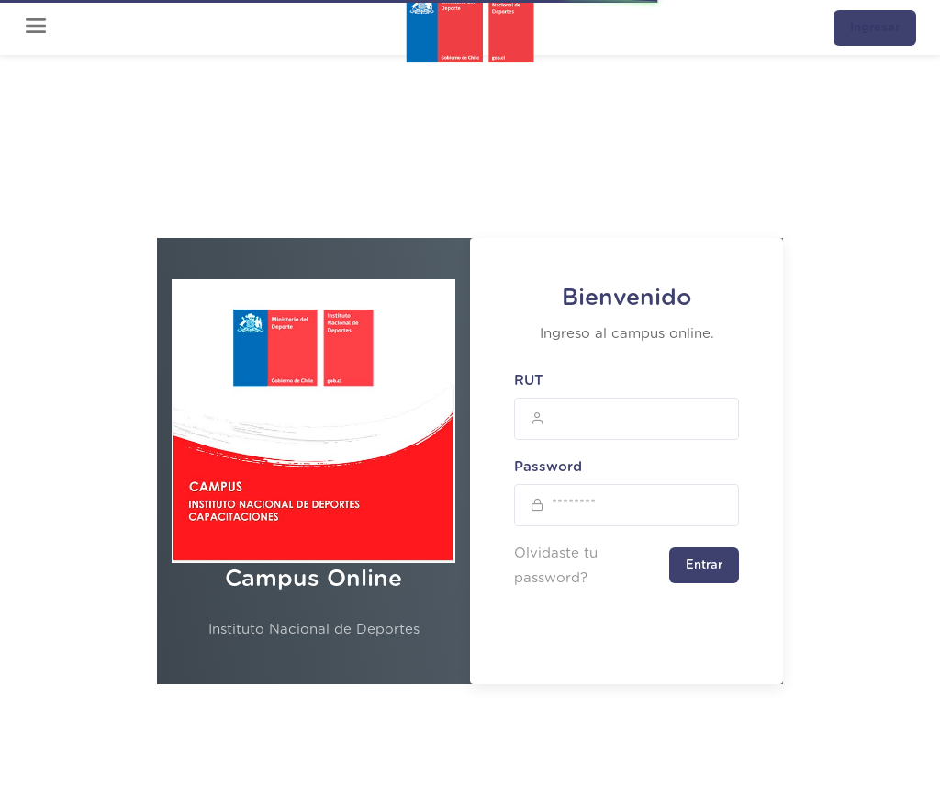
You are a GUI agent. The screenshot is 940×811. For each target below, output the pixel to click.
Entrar (704, 565)
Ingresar (875, 28)
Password (548, 467)
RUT (528, 381)
